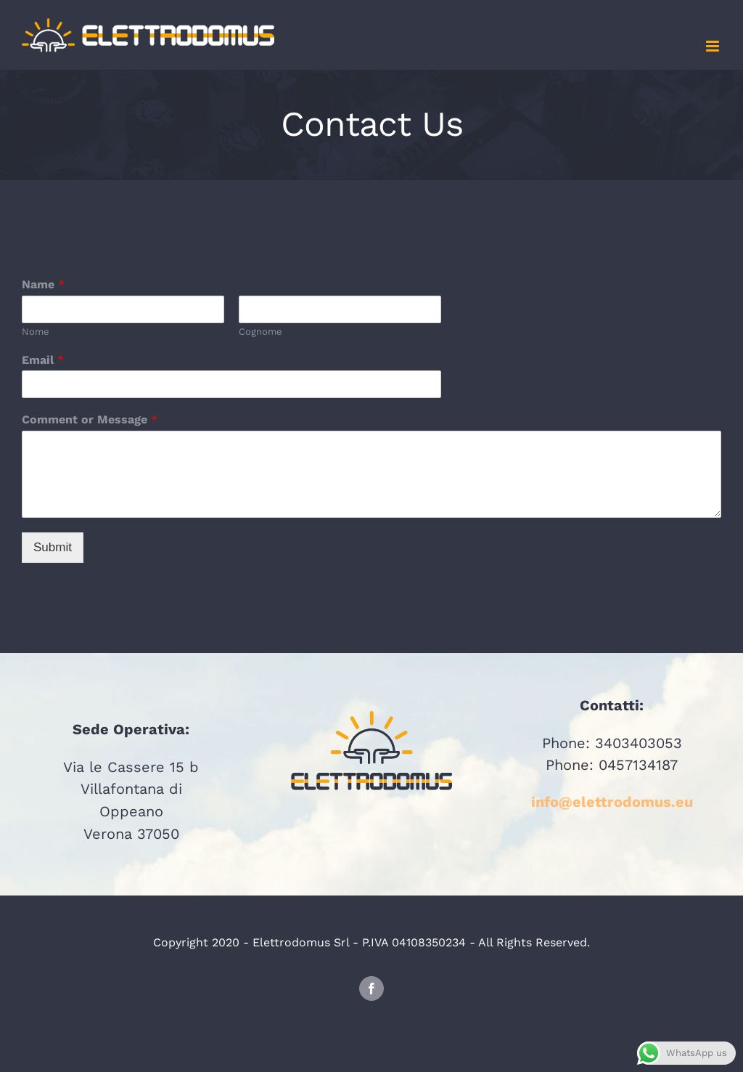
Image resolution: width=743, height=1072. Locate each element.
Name (43, 284)
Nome (35, 331)
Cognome (260, 331)
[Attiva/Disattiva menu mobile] (713, 46)
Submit (52, 547)
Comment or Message (89, 419)
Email (43, 360)
